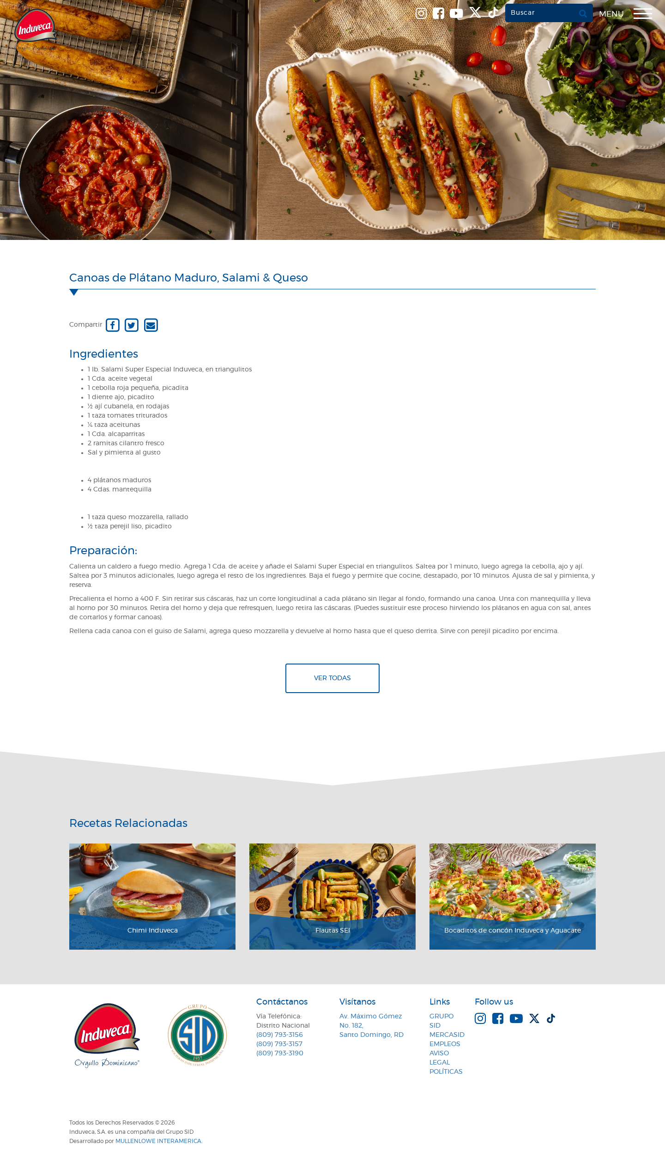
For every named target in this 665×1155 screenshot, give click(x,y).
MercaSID (447, 1035)
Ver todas (332, 678)
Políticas (446, 1072)
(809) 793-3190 (279, 1053)
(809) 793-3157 (279, 1044)
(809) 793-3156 (279, 1035)
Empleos (444, 1044)
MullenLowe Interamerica (158, 1141)
